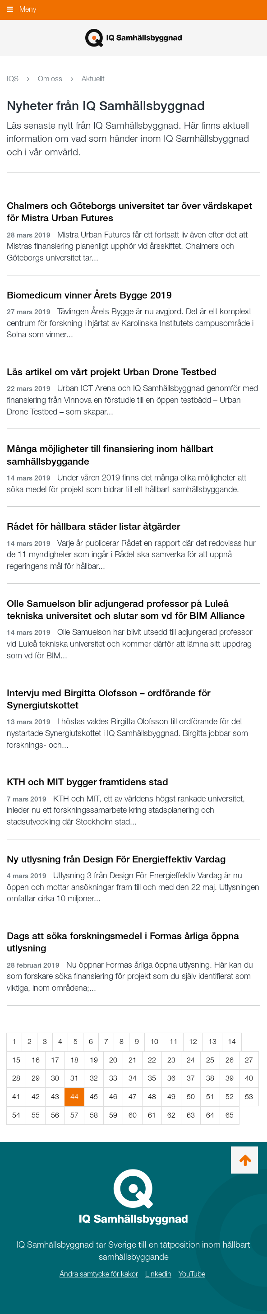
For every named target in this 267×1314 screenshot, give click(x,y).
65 (230, 1115)
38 (210, 1078)
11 (174, 1041)
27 (249, 1060)
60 (133, 1115)
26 (230, 1060)
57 (74, 1115)
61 (152, 1115)
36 (171, 1078)
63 (191, 1115)
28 (16, 1078)
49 (171, 1096)
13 (212, 1041)
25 (210, 1060)
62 (171, 1115)
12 (193, 1041)
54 (16, 1115)
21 (133, 1060)
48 (152, 1096)
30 (55, 1078)
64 (210, 1115)
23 (171, 1060)
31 (74, 1078)
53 (249, 1096)
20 (113, 1060)
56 (55, 1115)
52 (230, 1096)
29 (36, 1078)
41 (16, 1096)
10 (154, 1041)
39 (230, 1078)
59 (113, 1115)
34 (133, 1078)
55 (36, 1115)
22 (152, 1060)
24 (191, 1060)
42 (36, 1096)
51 (210, 1096)
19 (94, 1060)
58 (94, 1115)
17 (55, 1060)
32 (94, 1078)
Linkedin (158, 1274)
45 (94, 1096)
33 (113, 1078)
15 (16, 1060)
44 (77, 1098)
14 (232, 1041)
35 (152, 1078)
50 (191, 1096)
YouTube (192, 1274)
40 (249, 1078)
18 (74, 1060)
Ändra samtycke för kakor (99, 1274)
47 (133, 1096)
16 (36, 1060)
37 (191, 1078)
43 (55, 1096)
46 (113, 1096)
